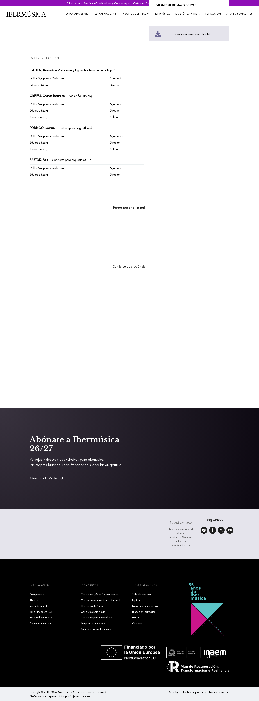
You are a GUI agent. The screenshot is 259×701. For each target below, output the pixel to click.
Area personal (236, 13)
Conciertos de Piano (92, 606)
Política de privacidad (194, 692)
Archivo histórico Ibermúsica (96, 629)
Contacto (137, 623)
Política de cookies (219, 692)
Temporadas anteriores (93, 623)
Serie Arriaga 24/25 (41, 611)
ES (251, 13)
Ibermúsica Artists (187, 13)
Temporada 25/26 (76, 13)
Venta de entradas (39, 606)
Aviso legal (175, 692)
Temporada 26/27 (105, 13)
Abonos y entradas (136, 13)
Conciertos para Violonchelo (96, 617)
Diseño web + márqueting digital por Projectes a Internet (60, 696)
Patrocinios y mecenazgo (145, 606)
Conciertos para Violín (93, 611)
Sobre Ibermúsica (141, 594)
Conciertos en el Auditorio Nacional (100, 600)
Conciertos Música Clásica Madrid (99, 594)
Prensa (135, 617)
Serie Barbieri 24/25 (41, 617)
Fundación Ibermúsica (143, 611)
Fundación (213, 13)
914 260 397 (180, 523)
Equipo (136, 600)
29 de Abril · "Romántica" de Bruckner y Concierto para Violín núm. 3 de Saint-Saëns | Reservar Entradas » (129, 3)
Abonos (34, 600)
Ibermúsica (162, 13)
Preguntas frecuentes (40, 623)
